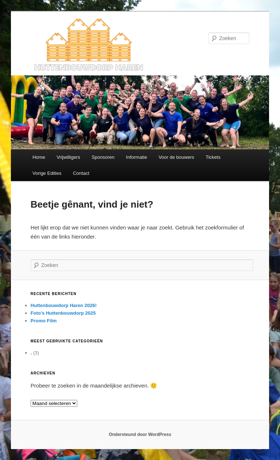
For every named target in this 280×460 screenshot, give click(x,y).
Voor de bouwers (176, 157)
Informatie (136, 157)
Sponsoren (103, 157)
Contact (81, 173)
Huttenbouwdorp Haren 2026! (64, 305)
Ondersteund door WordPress (140, 434)
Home (38, 157)
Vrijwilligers (68, 157)
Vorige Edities (47, 173)
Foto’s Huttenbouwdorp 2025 (63, 313)
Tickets (213, 157)
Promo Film (44, 320)
